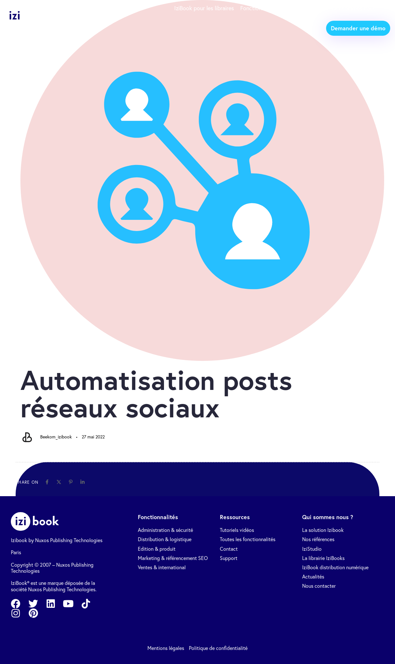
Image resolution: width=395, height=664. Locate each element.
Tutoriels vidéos (237, 530)
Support (228, 558)
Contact (229, 549)
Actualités (313, 577)
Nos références (318, 539)
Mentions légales (165, 648)
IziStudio (312, 549)
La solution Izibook (323, 530)
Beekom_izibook (56, 437)
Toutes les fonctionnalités (247, 539)
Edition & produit (156, 549)
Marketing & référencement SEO (173, 558)
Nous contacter (319, 586)
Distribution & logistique (164, 539)
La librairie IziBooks (323, 558)
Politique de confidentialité (218, 648)
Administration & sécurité (165, 530)
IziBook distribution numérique (335, 567)
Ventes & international (162, 567)
